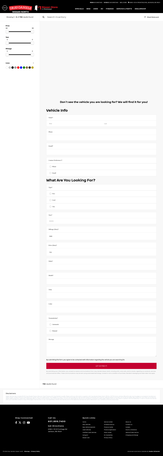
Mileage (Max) (54, 229)
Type (50, 187)
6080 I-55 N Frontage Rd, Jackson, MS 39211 (144, 2)
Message (51, 339)
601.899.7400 (96, 2)
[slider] (7, 31)
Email (51, 146)
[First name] (73, 124)
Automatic (55, 324)
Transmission (53, 318)
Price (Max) (53, 245)
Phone (51, 132)
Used (53, 200)
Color (50, 304)
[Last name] (129, 124)
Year (50, 215)
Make (51, 261)
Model (51, 275)
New (53, 193)
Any (53, 206)
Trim (50, 289)
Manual (54, 331)
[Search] (82, 17)
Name (51, 117)
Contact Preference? (55, 160)
